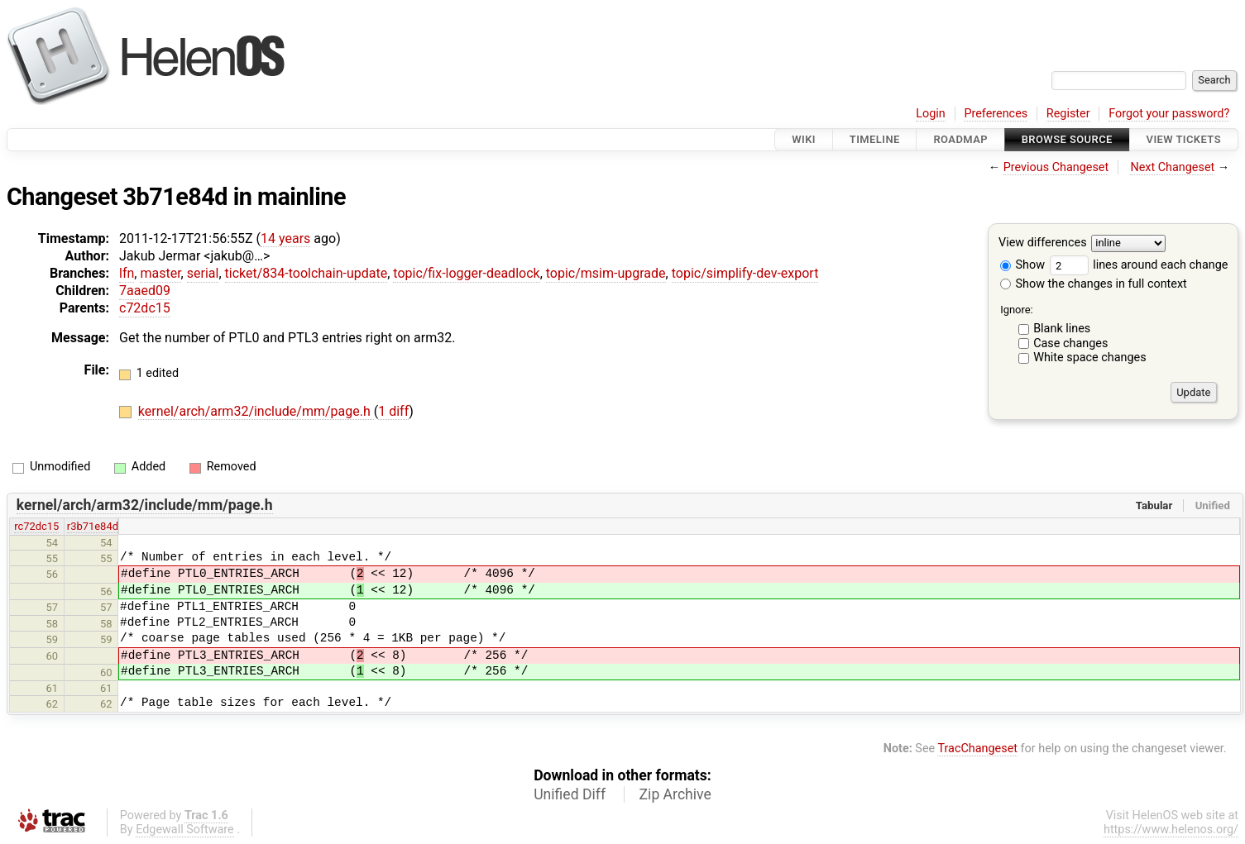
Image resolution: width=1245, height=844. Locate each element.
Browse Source (1067, 139)
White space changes (1090, 357)
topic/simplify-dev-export (745, 273)
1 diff (393, 411)
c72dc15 (144, 308)
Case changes (1070, 343)
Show (1022, 265)
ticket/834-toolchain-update (306, 273)
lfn (126, 273)
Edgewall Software (185, 830)
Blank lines (1061, 329)
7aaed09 (144, 290)
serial (203, 273)
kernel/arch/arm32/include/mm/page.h (256, 411)
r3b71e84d (92, 526)
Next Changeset (1172, 167)
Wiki (804, 139)
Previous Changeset (1056, 167)
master (160, 273)
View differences (1042, 243)
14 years (285, 238)
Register (1068, 114)
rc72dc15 (36, 526)
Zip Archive (675, 794)
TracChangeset (977, 748)
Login (931, 114)
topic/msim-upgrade (606, 273)
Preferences (995, 114)
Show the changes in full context (1093, 284)
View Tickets (1184, 139)
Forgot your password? (1169, 114)
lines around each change (1139, 265)
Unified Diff (570, 794)
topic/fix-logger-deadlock (466, 273)
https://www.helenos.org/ (1171, 830)
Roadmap (960, 139)
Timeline (875, 139)
